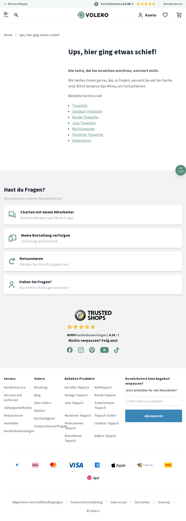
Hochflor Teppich (77, 387)
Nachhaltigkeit (44, 418)
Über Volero (42, 403)
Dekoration (81, 140)
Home (8, 35)
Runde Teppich (105, 395)
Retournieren (13, 415)
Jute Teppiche (84, 122)
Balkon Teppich (105, 436)
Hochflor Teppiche (87, 134)
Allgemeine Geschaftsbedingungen (37, 502)
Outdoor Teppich (106, 423)
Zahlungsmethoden (18, 407)
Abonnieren (154, 416)
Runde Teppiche (85, 117)
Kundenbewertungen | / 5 (93, 323)
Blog (37, 395)
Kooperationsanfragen (50, 426)
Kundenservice (172, 4)
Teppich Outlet (105, 415)
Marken (39, 410)
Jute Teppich (74, 403)
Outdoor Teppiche (87, 111)
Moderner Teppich (78, 415)
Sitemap (164, 502)
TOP (180, 170)
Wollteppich (103, 387)
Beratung (40, 387)
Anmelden (11, 423)
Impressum (119, 502)
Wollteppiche (83, 128)
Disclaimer (142, 502)
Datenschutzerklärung (87, 502)
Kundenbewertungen (19, 431)
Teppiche (79, 105)
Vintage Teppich (76, 395)
